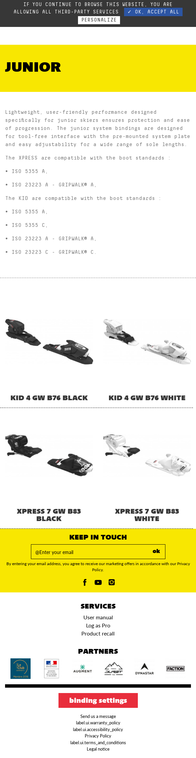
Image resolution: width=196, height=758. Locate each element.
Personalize (99, 20)
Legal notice (98, 749)
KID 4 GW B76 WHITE (147, 398)
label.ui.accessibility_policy (98, 729)
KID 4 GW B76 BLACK (49, 398)
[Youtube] (98, 584)
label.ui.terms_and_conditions (98, 742)
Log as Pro (98, 625)
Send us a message (98, 716)
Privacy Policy (98, 735)
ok (156, 551)
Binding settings (98, 701)
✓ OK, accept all (153, 11)
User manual (98, 617)
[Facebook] (85, 584)
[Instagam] (112, 584)
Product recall (98, 633)
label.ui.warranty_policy (98, 722)
